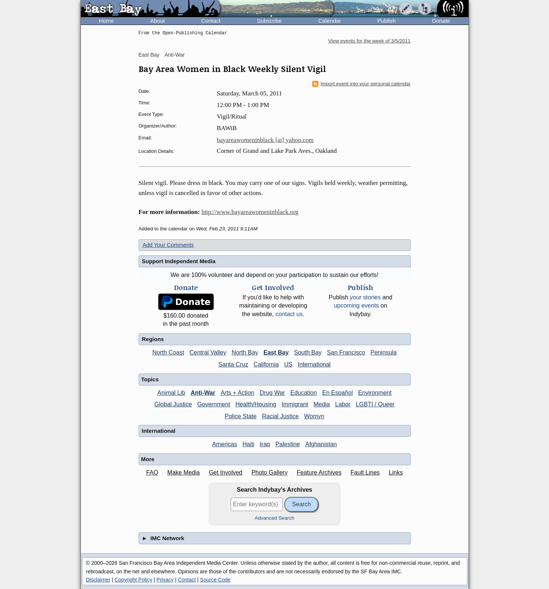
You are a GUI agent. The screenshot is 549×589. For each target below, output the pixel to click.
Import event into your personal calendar (361, 84)
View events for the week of (369, 41)
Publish (386, 21)
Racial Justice (280, 416)
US (288, 364)
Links (396, 472)
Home (106, 21)
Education (303, 393)
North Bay (244, 352)
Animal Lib (171, 393)
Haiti (248, 444)
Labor (342, 404)
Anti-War (174, 55)
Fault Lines (365, 472)
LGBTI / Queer (375, 404)
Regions (153, 339)
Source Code (215, 580)
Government (213, 404)
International (314, 364)
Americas (224, 444)
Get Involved (225, 472)
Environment (375, 393)
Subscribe (269, 21)
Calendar (329, 21)
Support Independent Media (179, 261)
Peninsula (383, 352)
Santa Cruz (233, 364)
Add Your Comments (168, 245)
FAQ (152, 472)
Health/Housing (256, 404)
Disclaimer (98, 580)
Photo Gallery (270, 472)
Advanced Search (274, 518)
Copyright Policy (133, 580)
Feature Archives (319, 472)
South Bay (308, 352)
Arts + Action (237, 393)
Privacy (165, 580)
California (266, 364)
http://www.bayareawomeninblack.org (249, 211)
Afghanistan (321, 444)
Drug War (272, 393)
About (157, 21)
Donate (441, 21)
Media (321, 404)
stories (365, 297)
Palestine (287, 444)
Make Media (183, 472)
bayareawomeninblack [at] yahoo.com (265, 140)
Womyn (314, 416)
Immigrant (295, 404)
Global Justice (173, 404)
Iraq (265, 444)
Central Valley (208, 352)
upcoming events (356, 305)
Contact (211, 21)
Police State (240, 416)
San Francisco (346, 352)
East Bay (149, 55)
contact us (289, 314)
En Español (337, 393)
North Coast (168, 352)
